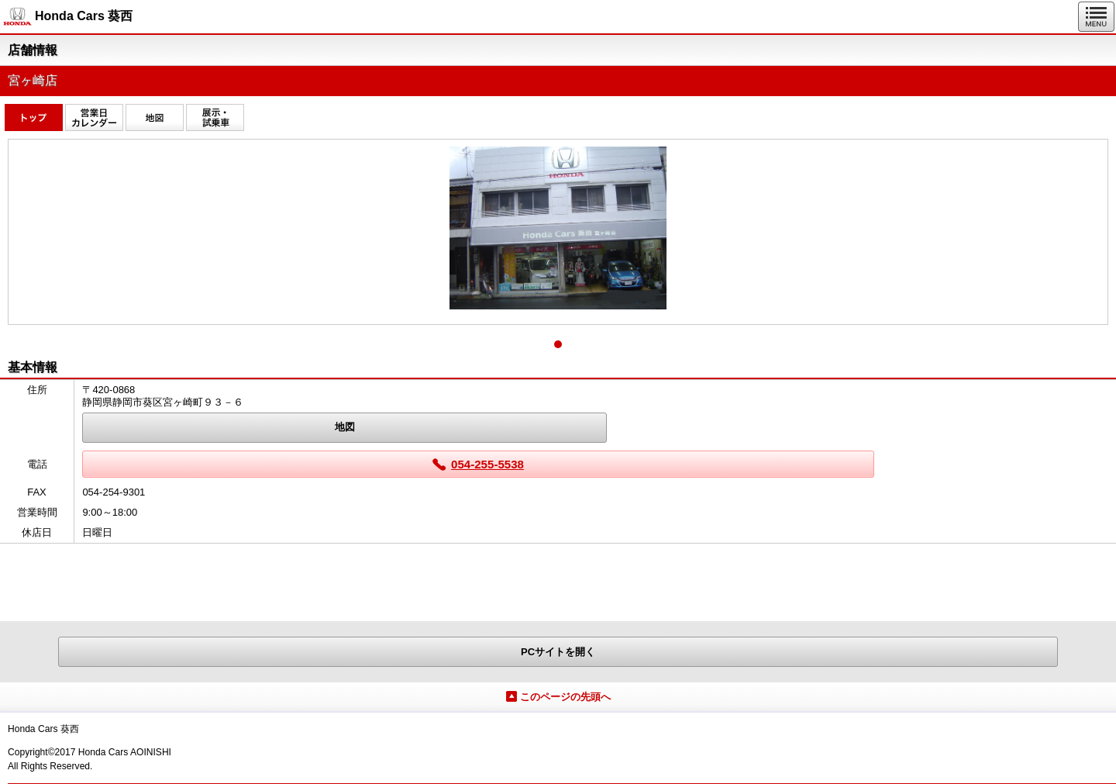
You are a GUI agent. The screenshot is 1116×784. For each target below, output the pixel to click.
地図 (345, 427)
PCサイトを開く (558, 652)
